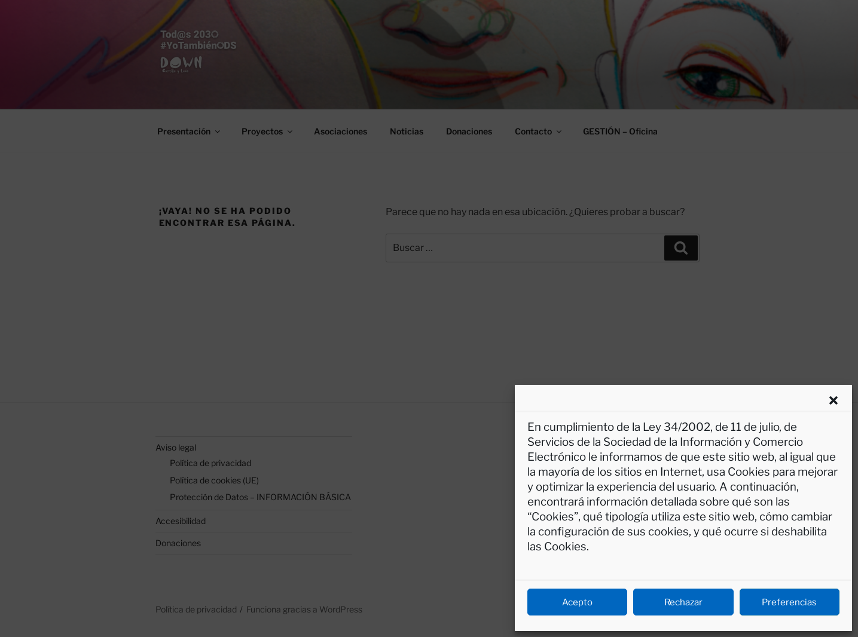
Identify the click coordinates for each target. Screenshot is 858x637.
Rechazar (683, 602)
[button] (833, 400)
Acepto (577, 602)
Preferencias (789, 602)
